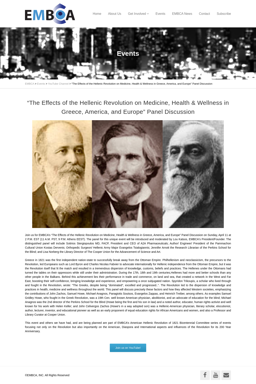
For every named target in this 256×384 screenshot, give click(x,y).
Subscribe (224, 13)
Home (97, 13)
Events (160, 13)
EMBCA (29, 83)
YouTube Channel (58, 83)
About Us (114, 13)
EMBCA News (182, 13)
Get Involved (137, 13)
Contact (204, 13)
